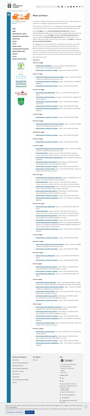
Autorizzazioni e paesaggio (20, 49)
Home (8, 10)
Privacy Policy (15, 377)
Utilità (14, 44)
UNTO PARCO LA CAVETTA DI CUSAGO (47, 260)
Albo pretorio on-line (17, 365)
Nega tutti (86, 406)
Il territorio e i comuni (18, 371)
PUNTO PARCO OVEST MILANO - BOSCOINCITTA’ (49, 157)
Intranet (14, 382)
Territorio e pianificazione (20, 36)
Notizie (26, 10)
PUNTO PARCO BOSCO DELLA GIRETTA (46, 162)
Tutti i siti (35, 360)
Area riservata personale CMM (20, 379)
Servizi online (15, 374)
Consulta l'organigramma (68, 395)
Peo (63, 381)
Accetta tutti (29, 412)
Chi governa (15, 360)
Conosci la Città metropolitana (20, 363)
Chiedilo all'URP (64, 375)
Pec (63, 378)
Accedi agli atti (65, 397)
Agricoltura (16, 39)
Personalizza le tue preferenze (15, 412)
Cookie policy (13, 407)
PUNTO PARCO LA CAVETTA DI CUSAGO (47, 238)
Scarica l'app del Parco (19, 59)
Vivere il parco (16, 46)
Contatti (15, 54)
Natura (14, 41)
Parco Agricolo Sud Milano (17, 10)
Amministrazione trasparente (20, 368)
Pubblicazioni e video (18, 51)
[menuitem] (21, 29)
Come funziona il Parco (19, 34)
